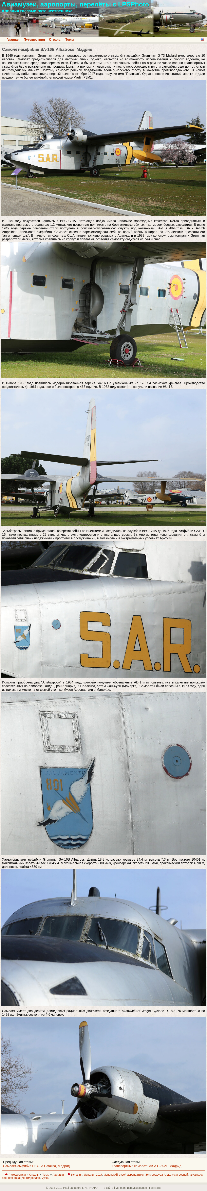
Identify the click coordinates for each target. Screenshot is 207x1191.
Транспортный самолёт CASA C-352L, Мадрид (147, 1166)
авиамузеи (196, 1174)
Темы (69, 39)
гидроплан (33, 1177)
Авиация (59, 1174)
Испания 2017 (93, 1174)
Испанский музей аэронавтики (124, 1174)
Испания (76, 1174)
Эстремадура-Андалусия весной (166, 1174)
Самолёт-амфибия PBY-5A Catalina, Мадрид (36, 1166)
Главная (13, 39)
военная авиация (13, 1177)
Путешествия (34, 39)
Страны (55, 39)
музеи (45, 1177)
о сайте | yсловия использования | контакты (132, 1187)
